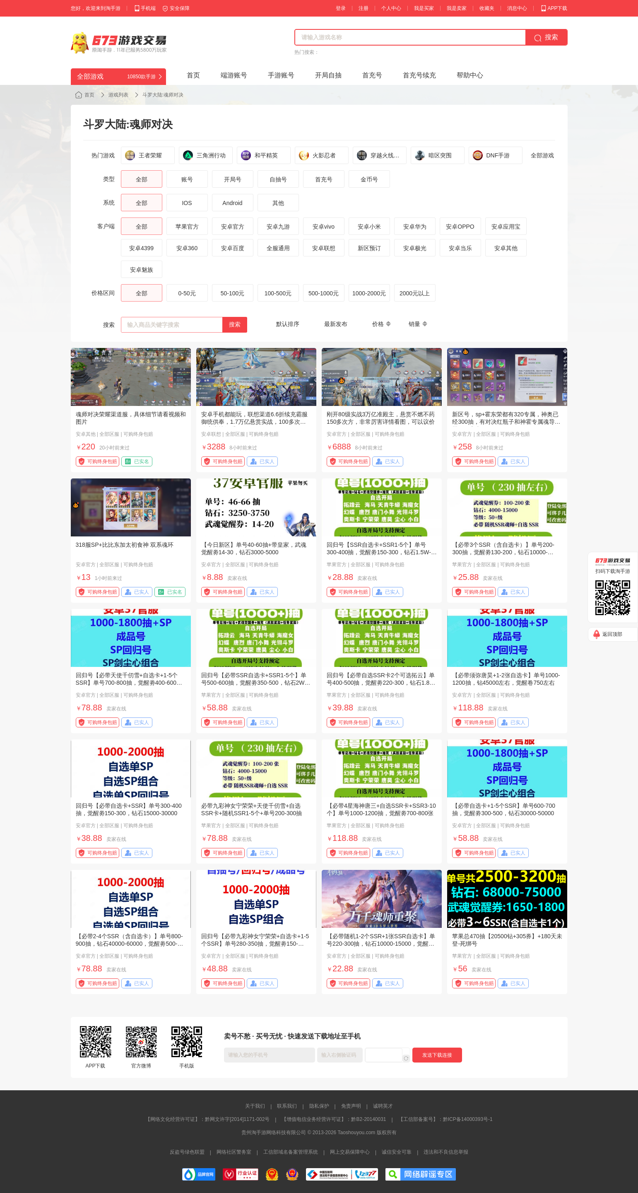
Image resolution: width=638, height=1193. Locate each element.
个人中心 (391, 8)
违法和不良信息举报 (446, 1152)
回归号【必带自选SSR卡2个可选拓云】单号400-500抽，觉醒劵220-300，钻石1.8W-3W (382, 682)
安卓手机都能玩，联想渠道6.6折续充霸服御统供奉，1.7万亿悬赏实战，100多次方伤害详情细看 (254, 421)
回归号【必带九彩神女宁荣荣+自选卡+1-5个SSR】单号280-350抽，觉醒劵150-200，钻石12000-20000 (255, 943)
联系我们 (287, 1106)
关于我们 (255, 1106)
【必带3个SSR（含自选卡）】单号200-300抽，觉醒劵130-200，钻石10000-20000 (503, 552)
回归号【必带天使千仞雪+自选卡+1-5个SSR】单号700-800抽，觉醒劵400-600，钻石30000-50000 (129, 682)
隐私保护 (319, 1106)
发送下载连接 (437, 1055)
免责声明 (351, 1106)
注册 (363, 8)
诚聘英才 (383, 1106)
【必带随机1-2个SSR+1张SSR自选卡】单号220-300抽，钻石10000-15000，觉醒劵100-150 (381, 943)
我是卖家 (457, 8)
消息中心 (517, 8)
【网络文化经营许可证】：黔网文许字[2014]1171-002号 (207, 1119)
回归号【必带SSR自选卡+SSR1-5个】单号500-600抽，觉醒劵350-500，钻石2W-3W (253, 682)
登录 (341, 8)
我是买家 (424, 8)
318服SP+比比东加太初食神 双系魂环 (124, 544)
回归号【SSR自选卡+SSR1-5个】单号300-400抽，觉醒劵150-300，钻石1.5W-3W (379, 552)
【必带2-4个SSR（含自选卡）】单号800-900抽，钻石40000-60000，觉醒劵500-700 (129, 943)
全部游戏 (542, 155)
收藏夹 (486, 8)
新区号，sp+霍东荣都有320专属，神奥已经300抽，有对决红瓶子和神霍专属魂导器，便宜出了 (505, 421)
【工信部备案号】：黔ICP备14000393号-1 (445, 1119)
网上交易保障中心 (350, 1152)
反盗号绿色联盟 (187, 1152)
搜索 (235, 324)
